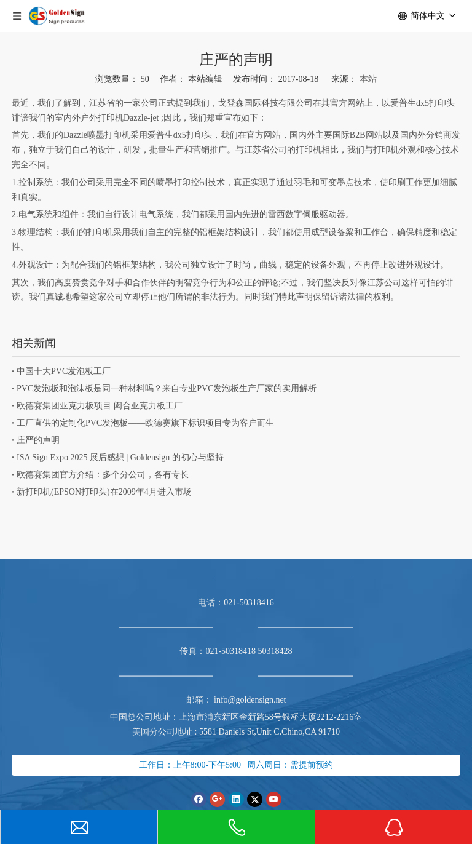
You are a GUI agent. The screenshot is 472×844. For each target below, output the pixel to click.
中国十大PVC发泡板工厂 (64, 371)
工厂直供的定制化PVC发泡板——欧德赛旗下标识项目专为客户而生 (145, 423)
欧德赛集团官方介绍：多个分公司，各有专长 (103, 474)
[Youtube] (273, 799)
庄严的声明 (38, 440)
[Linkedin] (236, 799)
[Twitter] (254, 799)
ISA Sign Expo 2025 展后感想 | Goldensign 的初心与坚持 (120, 457)
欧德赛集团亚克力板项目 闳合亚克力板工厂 (100, 405)
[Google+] (217, 799)
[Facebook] (198, 799)
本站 (368, 79)
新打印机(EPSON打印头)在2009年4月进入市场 (104, 491)
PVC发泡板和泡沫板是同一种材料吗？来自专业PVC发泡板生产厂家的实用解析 (167, 388)
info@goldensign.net (250, 699)
